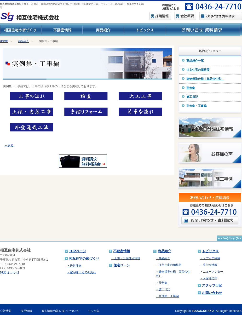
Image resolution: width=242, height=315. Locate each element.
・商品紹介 (163, 258)
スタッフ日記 (212, 285)
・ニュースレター (211, 271)
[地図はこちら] (9, 272)
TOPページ (77, 251)
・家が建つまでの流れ (81, 272)
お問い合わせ (212, 293)
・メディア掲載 (210, 258)
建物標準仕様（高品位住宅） (205, 78)
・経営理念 (74, 265)
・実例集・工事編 (167, 296)
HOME (4, 41)
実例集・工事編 (196, 106)
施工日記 (192, 96)
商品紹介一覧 (195, 60)
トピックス (210, 251)
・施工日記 (163, 289)
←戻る (9, 145)
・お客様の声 (208, 278)
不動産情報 (121, 251)
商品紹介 (23, 41)
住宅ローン (121, 265)
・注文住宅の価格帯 (169, 265)
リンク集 (93, 311)
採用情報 (26, 311)
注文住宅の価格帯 (197, 69)
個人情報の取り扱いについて (60, 311)
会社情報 (6, 311)
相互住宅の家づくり (84, 258)
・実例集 (161, 282)
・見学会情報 (208, 265)
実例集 (190, 88)
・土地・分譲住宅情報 (125, 258)
